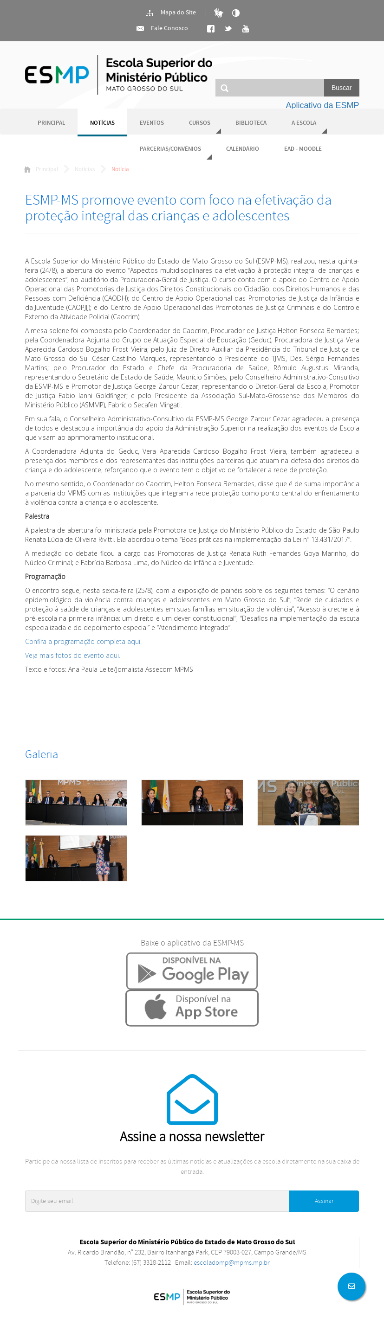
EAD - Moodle (303, 149)
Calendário (242, 149)
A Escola (304, 123)
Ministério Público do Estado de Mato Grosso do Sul (118, 75)
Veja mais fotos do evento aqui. (72, 655)
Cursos (199, 123)
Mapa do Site (170, 13)
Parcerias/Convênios (170, 149)
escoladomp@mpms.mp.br (232, 1263)
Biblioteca (251, 123)
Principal (51, 123)
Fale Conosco (162, 28)
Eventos (152, 123)
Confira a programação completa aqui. (83, 641)
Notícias (102, 123)
